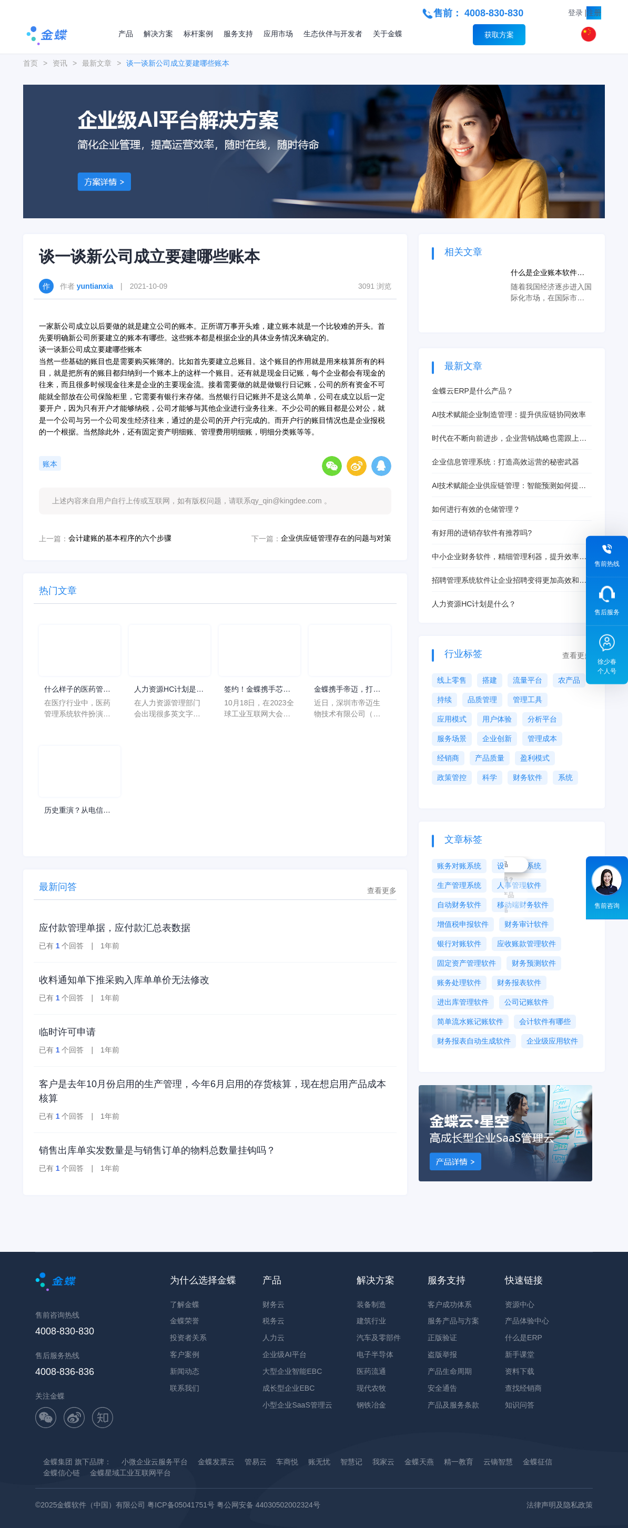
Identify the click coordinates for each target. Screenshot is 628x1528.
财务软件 (527, 777)
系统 (565, 777)
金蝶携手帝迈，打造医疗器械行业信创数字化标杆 (347, 690)
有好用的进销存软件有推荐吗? (482, 533)
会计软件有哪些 (545, 1021)
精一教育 (458, 1462)
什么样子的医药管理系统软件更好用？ (77, 690)
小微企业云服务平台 (154, 1462)
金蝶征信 (537, 1462)
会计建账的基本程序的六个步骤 (119, 538)
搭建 (489, 680)
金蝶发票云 (216, 1462)
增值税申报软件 (463, 924)
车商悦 (287, 1462)
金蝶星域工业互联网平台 (130, 1473)
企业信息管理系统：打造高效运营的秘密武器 (505, 462)
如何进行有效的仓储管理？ (476, 509)
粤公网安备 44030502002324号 (268, 1505)
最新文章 (97, 63)
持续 (444, 699)
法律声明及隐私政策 (559, 1505)
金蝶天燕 (419, 1462)
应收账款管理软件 (526, 943)
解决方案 (158, 33)
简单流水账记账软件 (470, 1021)
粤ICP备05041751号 (181, 1505)
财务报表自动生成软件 (474, 1041)
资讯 (60, 63)
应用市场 (278, 33)
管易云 (256, 1462)
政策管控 (452, 777)
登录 (575, 12)
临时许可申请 (67, 1032)
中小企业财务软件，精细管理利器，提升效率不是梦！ (509, 557)
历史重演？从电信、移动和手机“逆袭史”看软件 (77, 811)
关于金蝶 (387, 33)
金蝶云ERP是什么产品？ (472, 391)
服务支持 (238, 33)
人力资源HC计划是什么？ (474, 604)
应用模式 (452, 719)
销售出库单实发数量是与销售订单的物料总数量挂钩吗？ (157, 1150)
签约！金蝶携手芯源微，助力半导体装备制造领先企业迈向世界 (257, 690)
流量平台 (527, 680)
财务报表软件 (519, 982)
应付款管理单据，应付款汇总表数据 (114, 928)
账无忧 (319, 1462)
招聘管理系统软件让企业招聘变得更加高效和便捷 (509, 581)
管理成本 (542, 738)
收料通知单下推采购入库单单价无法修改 (124, 980)
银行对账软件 (459, 943)
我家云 (383, 1462)
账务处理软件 (459, 982)
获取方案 (499, 35)
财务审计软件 (526, 924)
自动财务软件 (459, 904)
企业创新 (497, 738)
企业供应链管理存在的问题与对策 (336, 538)
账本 (50, 464)
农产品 (569, 680)
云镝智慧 (498, 1462)
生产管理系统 (459, 885)
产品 (125, 33)
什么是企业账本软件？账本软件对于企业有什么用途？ (551, 273)
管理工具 (527, 699)
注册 (593, 12)
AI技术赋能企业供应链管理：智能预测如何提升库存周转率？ (509, 486)
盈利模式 (535, 758)
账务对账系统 (459, 866)
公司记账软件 (526, 1002)
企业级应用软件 (552, 1041)
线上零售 (452, 680)
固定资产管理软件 (466, 963)
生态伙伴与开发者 (332, 33)
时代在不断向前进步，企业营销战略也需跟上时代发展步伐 (509, 439)
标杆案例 (198, 33)
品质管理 (482, 699)
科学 (489, 777)
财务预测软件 (534, 963)
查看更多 (382, 890)
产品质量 (489, 758)
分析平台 (542, 719)
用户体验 (497, 719)
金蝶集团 (58, 1462)
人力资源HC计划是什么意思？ (169, 690)
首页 (30, 63)
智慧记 (351, 1462)
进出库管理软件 (463, 1002)
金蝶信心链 (61, 1473)
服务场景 (452, 738)
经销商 (448, 758)
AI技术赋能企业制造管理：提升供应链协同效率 (509, 414)
